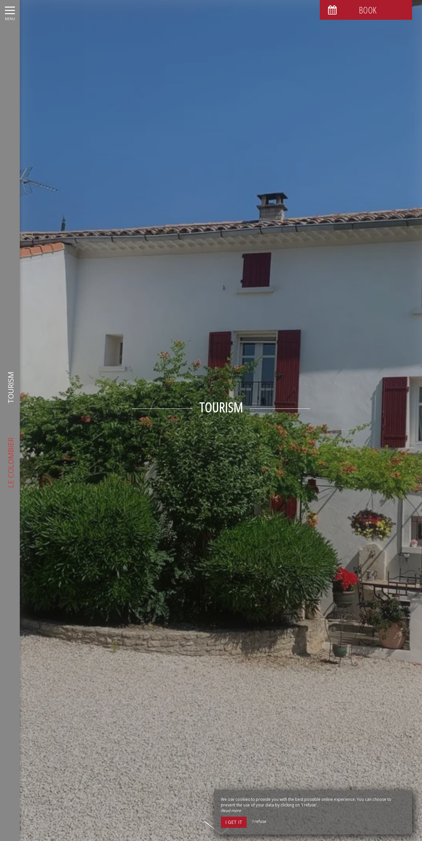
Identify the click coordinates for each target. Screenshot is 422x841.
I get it (233, 822)
